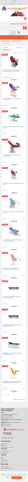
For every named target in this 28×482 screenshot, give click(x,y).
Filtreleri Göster (7, 49)
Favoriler (12, 31)
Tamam (16, 477)
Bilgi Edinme (3, 445)
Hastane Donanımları (16, 41)
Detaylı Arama (12, 34)
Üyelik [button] (12, 4)
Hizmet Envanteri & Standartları (7, 447)
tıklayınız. (8, 477)
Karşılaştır (12, 32)
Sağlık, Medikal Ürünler (6, 41)
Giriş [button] (20, 4)
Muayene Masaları (5, 43)
